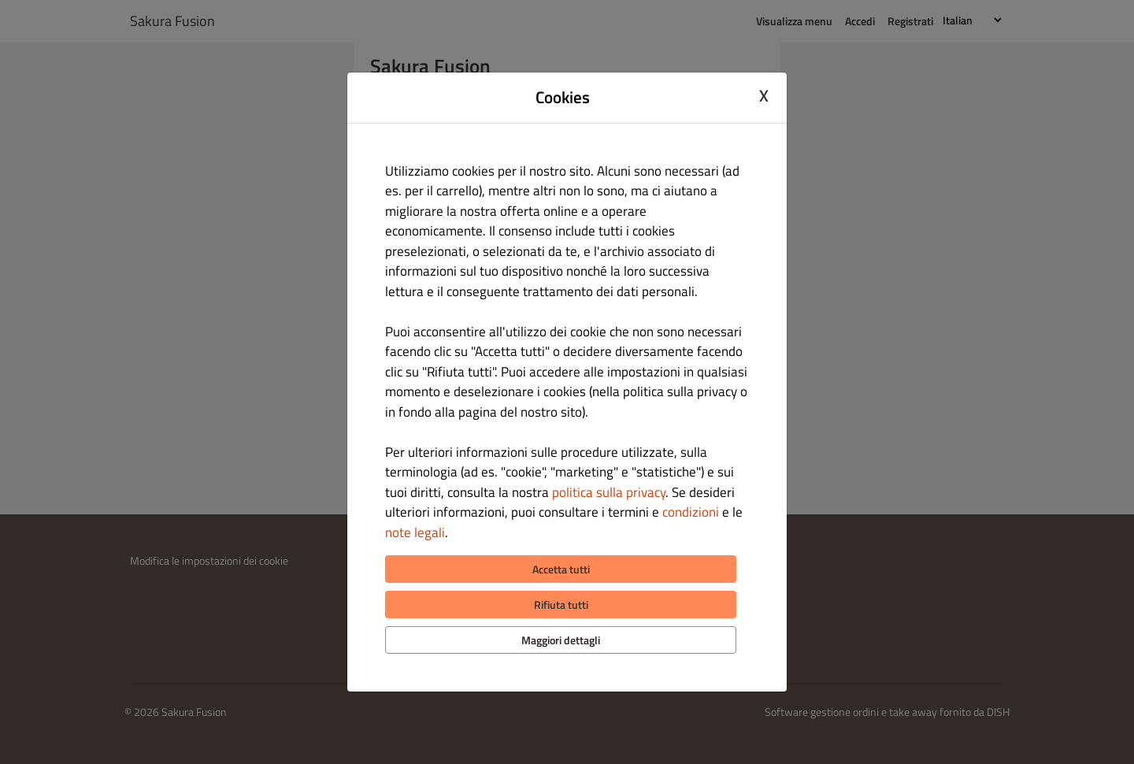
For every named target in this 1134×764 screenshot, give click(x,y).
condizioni (690, 512)
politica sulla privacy (608, 492)
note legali (415, 532)
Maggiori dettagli (560, 640)
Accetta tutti (561, 569)
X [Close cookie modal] (764, 95)
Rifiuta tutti (561, 604)
